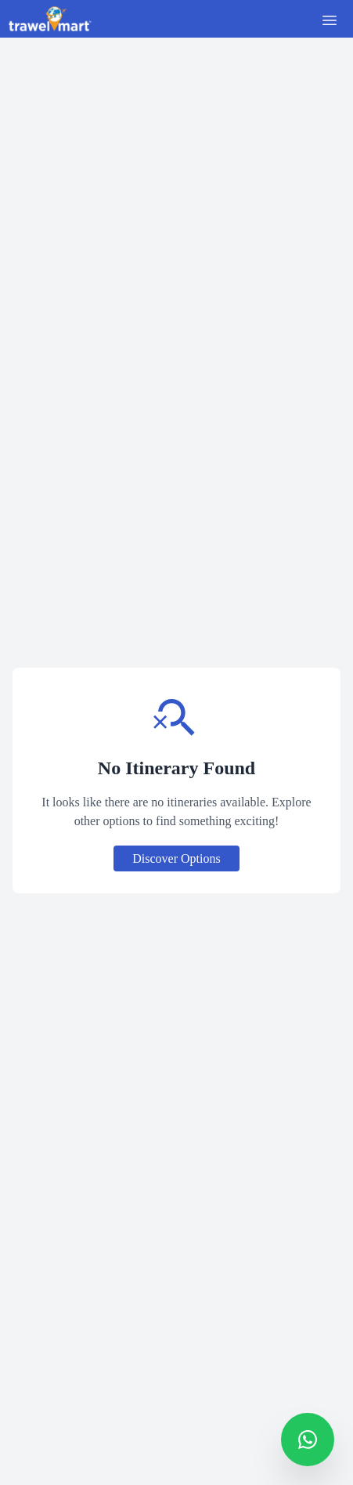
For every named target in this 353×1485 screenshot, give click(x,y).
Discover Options (176, 858)
